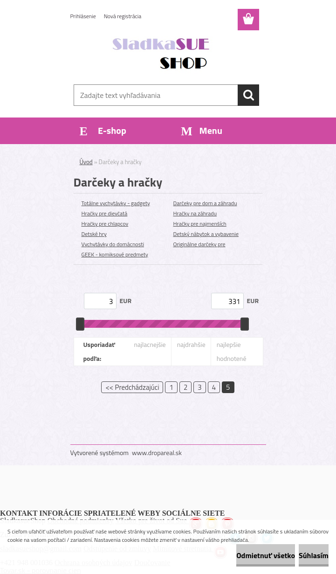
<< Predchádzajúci (132, 387)
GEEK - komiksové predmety (115, 254)
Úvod (86, 161)
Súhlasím (314, 555)
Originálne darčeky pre (199, 244)
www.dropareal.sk (157, 452)
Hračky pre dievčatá (105, 213)
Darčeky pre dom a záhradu (205, 203)
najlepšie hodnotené (232, 351)
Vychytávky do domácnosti (113, 244)
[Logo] (162, 54)
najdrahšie (191, 344)
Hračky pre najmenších (199, 223)
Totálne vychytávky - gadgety (116, 203)
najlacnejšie (149, 344)
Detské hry (94, 233)
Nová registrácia (123, 16)
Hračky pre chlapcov (105, 223)
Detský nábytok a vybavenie (206, 233)
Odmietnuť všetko (265, 555)
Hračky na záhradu (195, 213)
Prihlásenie (83, 16)
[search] (248, 95)
